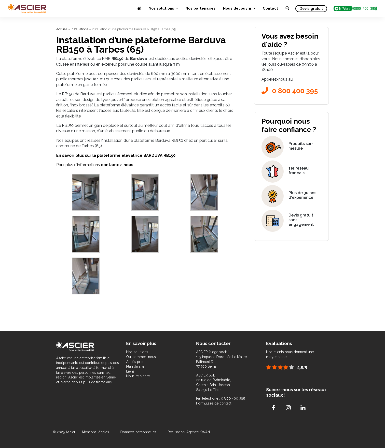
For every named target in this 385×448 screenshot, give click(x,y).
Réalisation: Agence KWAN (189, 432)
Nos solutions (162, 8)
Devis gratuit (311, 8)
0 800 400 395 (289, 91)
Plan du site (135, 366)
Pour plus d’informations (94, 164)
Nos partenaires (200, 8)
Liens (130, 371)
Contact (270, 8)
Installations (79, 29)
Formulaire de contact (213, 403)
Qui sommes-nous (141, 357)
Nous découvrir (237, 8)
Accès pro (134, 362)
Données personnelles (138, 432)
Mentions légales (96, 432)
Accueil (61, 29)
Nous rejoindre (138, 376)
